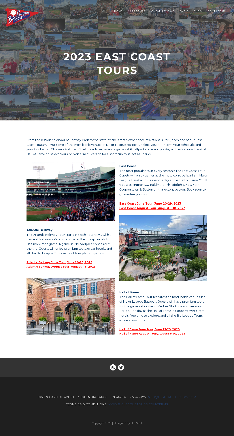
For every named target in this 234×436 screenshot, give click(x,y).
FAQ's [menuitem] (184, 11)
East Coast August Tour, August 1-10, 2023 (152, 208)
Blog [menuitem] (198, 11)
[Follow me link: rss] (113, 367)
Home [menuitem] (118, 11)
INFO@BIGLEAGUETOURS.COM (171, 397)
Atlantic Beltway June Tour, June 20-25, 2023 (59, 262)
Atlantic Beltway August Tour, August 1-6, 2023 (61, 266)
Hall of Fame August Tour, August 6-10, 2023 (152, 333)
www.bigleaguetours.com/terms (138, 404)
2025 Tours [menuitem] (137, 11)
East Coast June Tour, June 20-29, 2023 (150, 203)
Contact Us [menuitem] (216, 11)
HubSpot (136, 423)
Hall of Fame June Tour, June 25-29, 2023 (149, 329)
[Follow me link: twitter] (121, 367)
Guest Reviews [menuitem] (162, 11)
